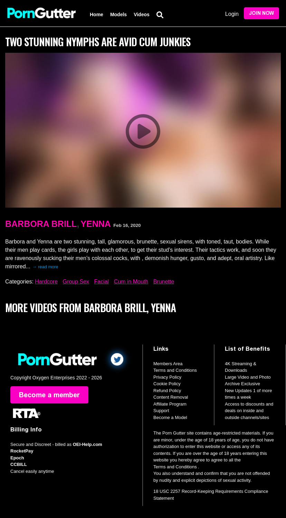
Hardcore (46, 282)
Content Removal (170, 397)
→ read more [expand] (45, 266)
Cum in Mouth (131, 282)
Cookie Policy (167, 383)
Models (118, 14)
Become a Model (170, 417)
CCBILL (18, 464)
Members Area (168, 363)
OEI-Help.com (87, 444)
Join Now (261, 13)
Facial (101, 282)
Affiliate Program (170, 404)
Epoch (17, 457)
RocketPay (21, 451)
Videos (142, 14)
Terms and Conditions (175, 370)
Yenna (95, 224)
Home (96, 14)
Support (161, 410)
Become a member (49, 395)
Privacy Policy (167, 377)
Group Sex (76, 282)
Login (232, 14)
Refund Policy (167, 390)
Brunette (163, 282)
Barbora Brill (41, 224)
